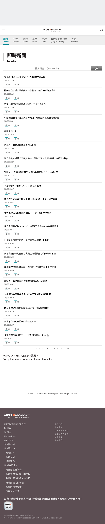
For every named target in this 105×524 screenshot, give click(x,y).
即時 (6, 40)
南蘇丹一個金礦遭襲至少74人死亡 (20, 144)
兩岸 (44, 40)
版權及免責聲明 (61, 433)
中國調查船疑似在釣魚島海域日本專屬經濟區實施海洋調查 (31, 117)
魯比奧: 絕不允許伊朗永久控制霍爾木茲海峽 (24, 76)
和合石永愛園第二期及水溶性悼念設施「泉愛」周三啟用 (30, 199)
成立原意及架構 (14, 469)
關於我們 (59, 424)
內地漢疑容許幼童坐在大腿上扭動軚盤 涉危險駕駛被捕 (30, 253)
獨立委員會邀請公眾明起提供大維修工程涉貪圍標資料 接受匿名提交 (36, 158)
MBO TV (8, 440)
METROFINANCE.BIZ (15, 424)
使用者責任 (72, 393)
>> (67, 348)
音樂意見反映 (12, 491)
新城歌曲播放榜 (14, 486)
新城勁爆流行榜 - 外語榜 (18, 478)
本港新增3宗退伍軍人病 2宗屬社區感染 (22, 185)
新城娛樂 (10, 461)
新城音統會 (10, 465)
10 (60, 348)
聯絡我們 (59, 440)
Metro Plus (10, 436)
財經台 (7, 428)
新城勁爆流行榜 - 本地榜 (18, 474)
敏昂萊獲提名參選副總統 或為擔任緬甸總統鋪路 (26, 307)
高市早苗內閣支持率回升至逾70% (20, 321)
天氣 (74, 40)
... (64, 348)
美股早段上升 (10, 131)
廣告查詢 (59, 427)
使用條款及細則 (61, 430)
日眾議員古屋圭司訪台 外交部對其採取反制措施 (26, 239)
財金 (16, 40)
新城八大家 (10, 444)
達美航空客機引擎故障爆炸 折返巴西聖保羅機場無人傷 (30, 90)
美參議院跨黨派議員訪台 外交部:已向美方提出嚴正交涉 (30, 267)
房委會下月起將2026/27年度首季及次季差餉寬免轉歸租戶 (31, 226)
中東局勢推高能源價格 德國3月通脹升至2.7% (25, 103)
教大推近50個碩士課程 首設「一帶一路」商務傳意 (28, 212)
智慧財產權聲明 (61, 393)
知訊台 (7, 432)
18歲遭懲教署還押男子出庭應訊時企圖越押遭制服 (27, 294)
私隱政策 (59, 437)
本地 (35, 40)
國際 (25, 40)
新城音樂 (10, 457)
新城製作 (10, 452)
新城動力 (8, 448)
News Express (59, 40)
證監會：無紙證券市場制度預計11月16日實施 (25, 280)
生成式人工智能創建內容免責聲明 (41, 393)
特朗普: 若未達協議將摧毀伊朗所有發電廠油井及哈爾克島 (31, 171)
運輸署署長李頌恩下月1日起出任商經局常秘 (26, 334)
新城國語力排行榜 (15, 482)
